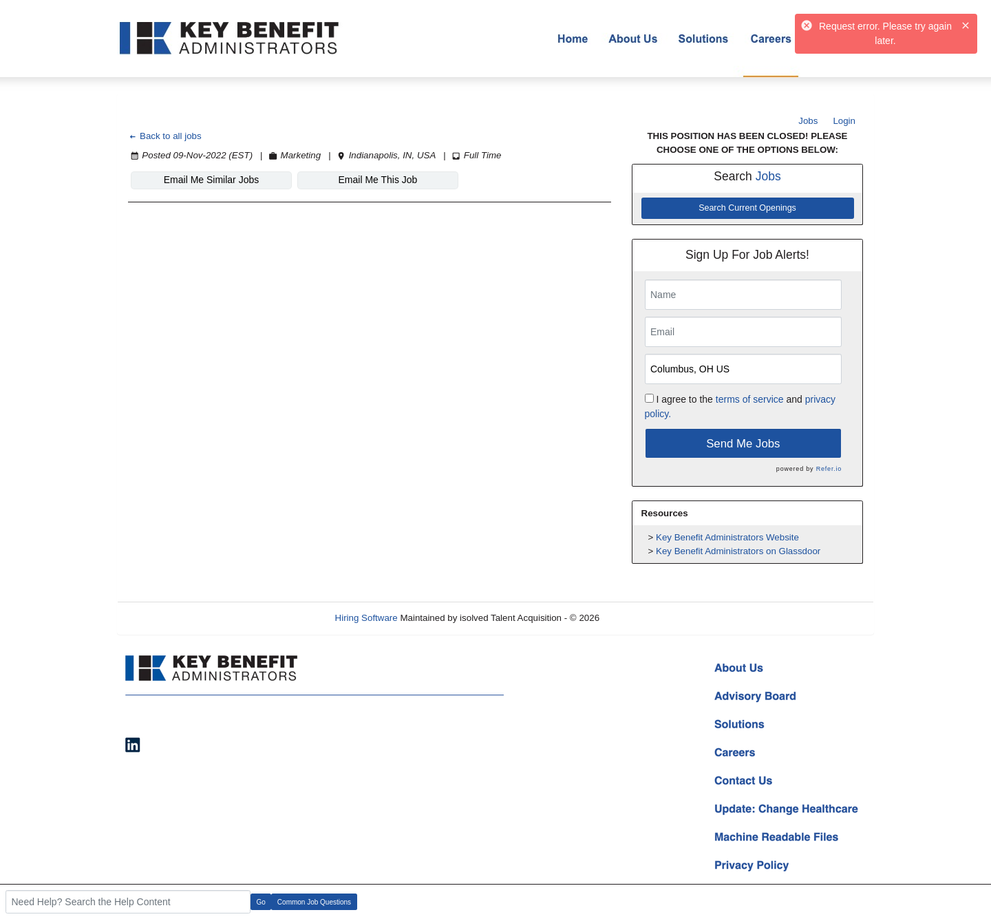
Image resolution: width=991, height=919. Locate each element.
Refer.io (829, 468)
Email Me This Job (378, 179)
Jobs (808, 121)
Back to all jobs (165, 136)
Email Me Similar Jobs (211, 179)
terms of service (750, 399)
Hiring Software (366, 618)
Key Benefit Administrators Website (727, 537)
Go (261, 902)
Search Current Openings (747, 208)
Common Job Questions (314, 902)
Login (844, 121)
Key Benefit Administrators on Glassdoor (738, 551)
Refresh (640, 618)
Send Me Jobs (743, 443)
